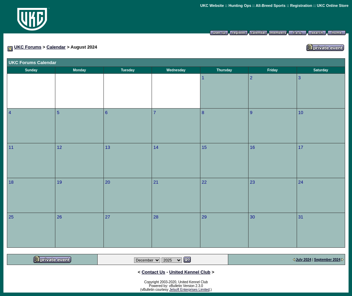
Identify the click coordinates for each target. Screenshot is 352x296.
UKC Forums (27, 47)
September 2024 (327, 260)
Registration (301, 5)
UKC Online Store (333, 5)
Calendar (56, 47)
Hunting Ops (240, 5)
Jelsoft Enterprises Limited (189, 290)
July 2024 (303, 260)
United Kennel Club (189, 272)
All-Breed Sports (271, 5)
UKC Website (212, 5)
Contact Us (153, 272)
